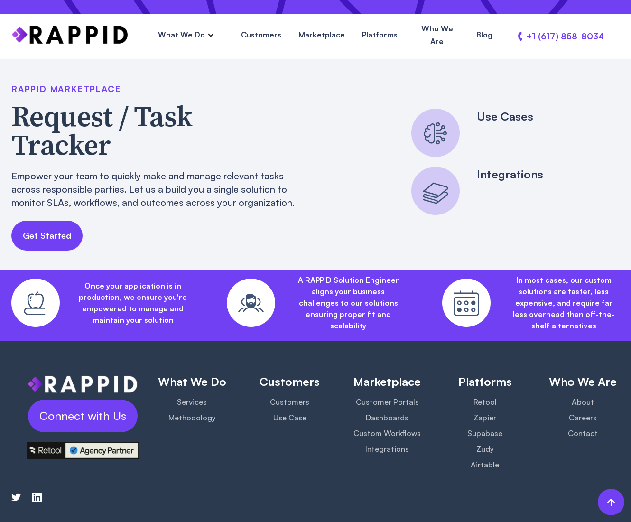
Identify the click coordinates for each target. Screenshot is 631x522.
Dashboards (387, 417)
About (583, 402)
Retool (485, 402)
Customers (261, 34)
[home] (70, 35)
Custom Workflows (387, 433)
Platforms (380, 34)
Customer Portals (387, 402)
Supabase (484, 433)
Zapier (484, 417)
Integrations (387, 449)
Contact (583, 433)
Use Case (289, 417)
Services (192, 402)
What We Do (181, 34)
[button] (186, 35)
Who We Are (437, 35)
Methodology (192, 417)
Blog (484, 34)
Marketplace (321, 34)
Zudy (485, 449)
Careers (583, 417)
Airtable (485, 464)
